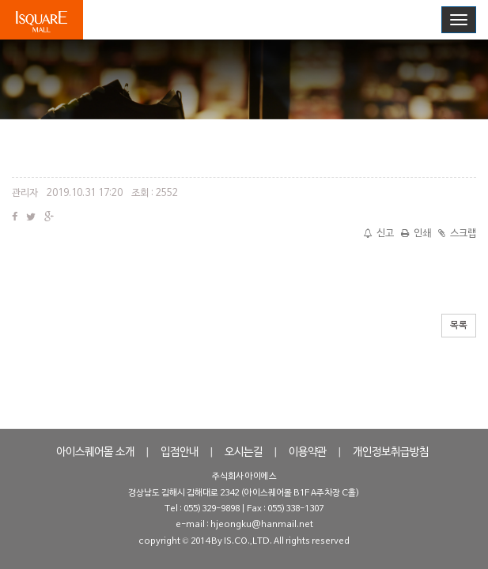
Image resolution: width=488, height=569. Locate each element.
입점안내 (180, 452)
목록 (458, 325)
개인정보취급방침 (391, 452)
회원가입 (414, 18)
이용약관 (308, 452)
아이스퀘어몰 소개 (95, 452)
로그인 (364, 18)
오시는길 (244, 452)
